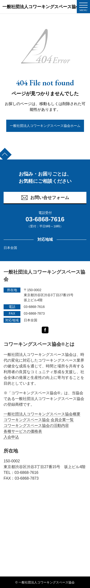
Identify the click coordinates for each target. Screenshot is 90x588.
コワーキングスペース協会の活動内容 (36, 425)
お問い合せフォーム (45, 197)
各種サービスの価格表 (23, 431)
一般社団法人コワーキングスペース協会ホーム (45, 126)
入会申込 (11, 437)
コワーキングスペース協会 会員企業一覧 (39, 420)
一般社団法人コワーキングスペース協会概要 (42, 414)
